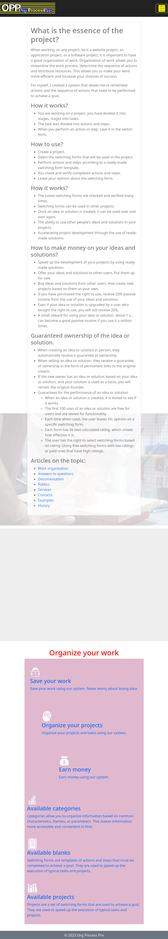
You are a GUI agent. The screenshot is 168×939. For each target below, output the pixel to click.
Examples (46, 500)
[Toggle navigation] (162, 8)
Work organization (53, 468)
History (44, 505)
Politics (44, 484)
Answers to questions (56, 473)
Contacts (45, 495)
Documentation (51, 479)
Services (44, 489)
